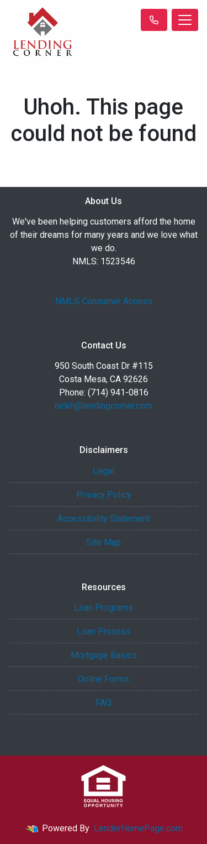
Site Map (103, 542)
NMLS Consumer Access (103, 301)
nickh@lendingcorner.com (103, 405)
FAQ (103, 702)
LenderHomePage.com (138, 828)
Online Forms (103, 679)
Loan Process (104, 631)
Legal (103, 471)
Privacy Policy (103, 494)
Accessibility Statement (103, 518)
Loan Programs (103, 607)
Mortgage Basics (104, 655)
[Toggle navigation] (185, 20)
